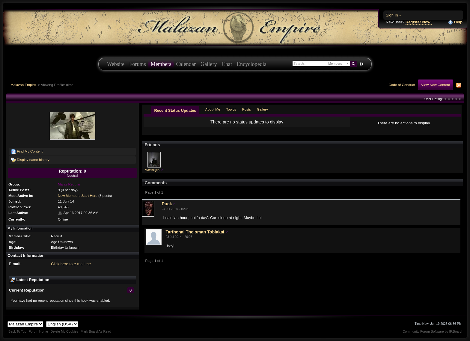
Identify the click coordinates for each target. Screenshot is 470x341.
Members (161, 64)
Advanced (361, 64)
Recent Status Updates (175, 110)
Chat (227, 64)
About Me (212, 109)
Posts (246, 109)
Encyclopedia (251, 64)
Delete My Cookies (64, 331)
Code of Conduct (401, 85)
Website (115, 64)
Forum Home (38, 331)
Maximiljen (152, 170)
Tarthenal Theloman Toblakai (194, 232)
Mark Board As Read (96, 331)
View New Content (435, 85)
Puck (167, 203)
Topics (231, 109)
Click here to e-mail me (71, 264)
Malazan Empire (23, 85)
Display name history (30, 160)
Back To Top (17, 331)
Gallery (209, 64)
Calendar (186, 64)
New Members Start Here (77, 195)
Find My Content (27, 151)
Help (455, 22)
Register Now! (419, 22)
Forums (137, 64)
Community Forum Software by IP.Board (432, 331)
